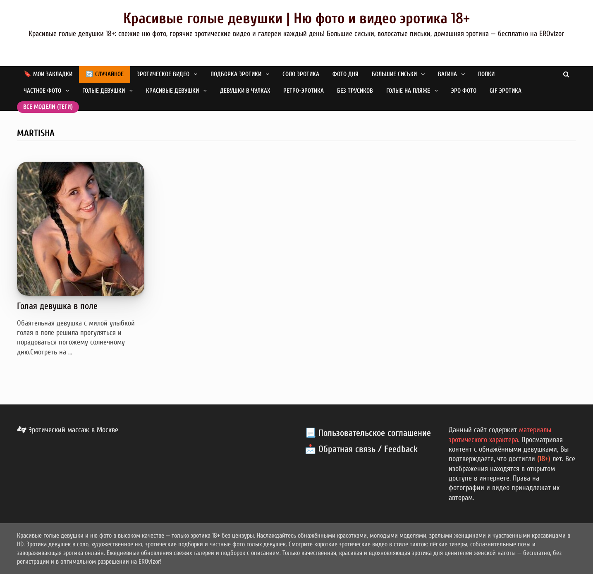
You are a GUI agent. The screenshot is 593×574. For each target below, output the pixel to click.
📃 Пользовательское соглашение (368, 433)
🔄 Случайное (105, 74)
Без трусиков (355, 90)
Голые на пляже (408, 90)
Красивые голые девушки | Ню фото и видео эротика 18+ (296, 18)
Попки (486, 74)
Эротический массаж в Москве (67, 430)
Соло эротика (300, 74)
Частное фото (42, 90)
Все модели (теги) (48, 106)
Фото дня (345, 74)
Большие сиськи (394, 74)
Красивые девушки (172, 90)
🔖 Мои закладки (48, 74)
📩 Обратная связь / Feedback (361, 449)
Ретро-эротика (303, 90)
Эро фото (463, 90)
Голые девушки (103, 90)
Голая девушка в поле (57, 306)
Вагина (447, 74)
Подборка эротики (235, 74)
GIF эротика (505, 90)
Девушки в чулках (245, 90)
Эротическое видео (163, 74)
